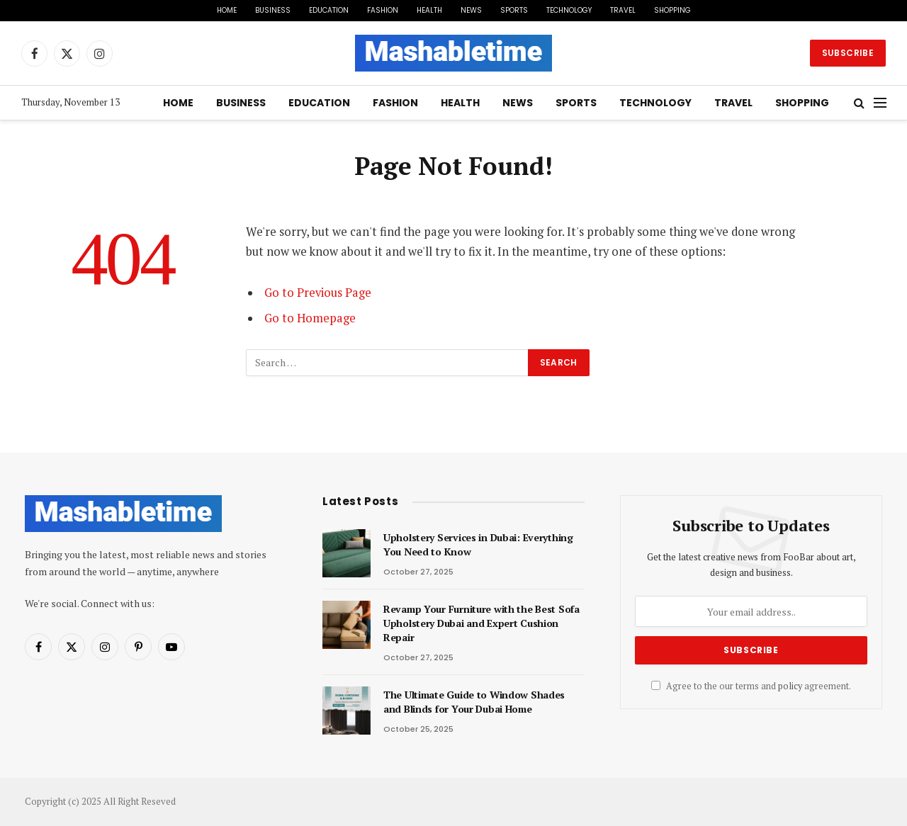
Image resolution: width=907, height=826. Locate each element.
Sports (514, 10)
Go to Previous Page (317, 292)
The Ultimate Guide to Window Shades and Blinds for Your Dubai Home (474, 701)
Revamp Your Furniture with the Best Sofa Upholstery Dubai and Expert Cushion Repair (481, 623)
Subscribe (848, 53)
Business (273, 10)
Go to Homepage (310, 318)
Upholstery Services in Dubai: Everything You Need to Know (478, 544)
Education (329, 10)
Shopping (672, 10)
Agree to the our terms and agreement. (751, 686)
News (471, 10)
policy (790, 686)
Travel (623, 10)
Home (227, 10)
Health (429, 10)
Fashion (382, 10)
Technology (569, 10)
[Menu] (880, 103)
